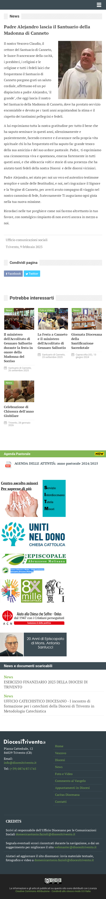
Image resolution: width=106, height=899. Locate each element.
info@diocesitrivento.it (20, 763)
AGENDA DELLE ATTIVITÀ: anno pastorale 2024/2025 (56, 463)
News (59, 767)
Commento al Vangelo (70, 781)
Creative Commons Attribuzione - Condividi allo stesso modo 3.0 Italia (53, 891)
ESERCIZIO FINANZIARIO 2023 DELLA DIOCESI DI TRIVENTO (53, 682)
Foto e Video (64, 774)
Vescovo (60, 753)
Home (59, 746)
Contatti (61, 802)
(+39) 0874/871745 (23, 769)
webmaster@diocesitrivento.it (75, 847)
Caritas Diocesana (67, 795)
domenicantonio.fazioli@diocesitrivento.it (45, 834)
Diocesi (60, 760)
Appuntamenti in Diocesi (72, 788)
